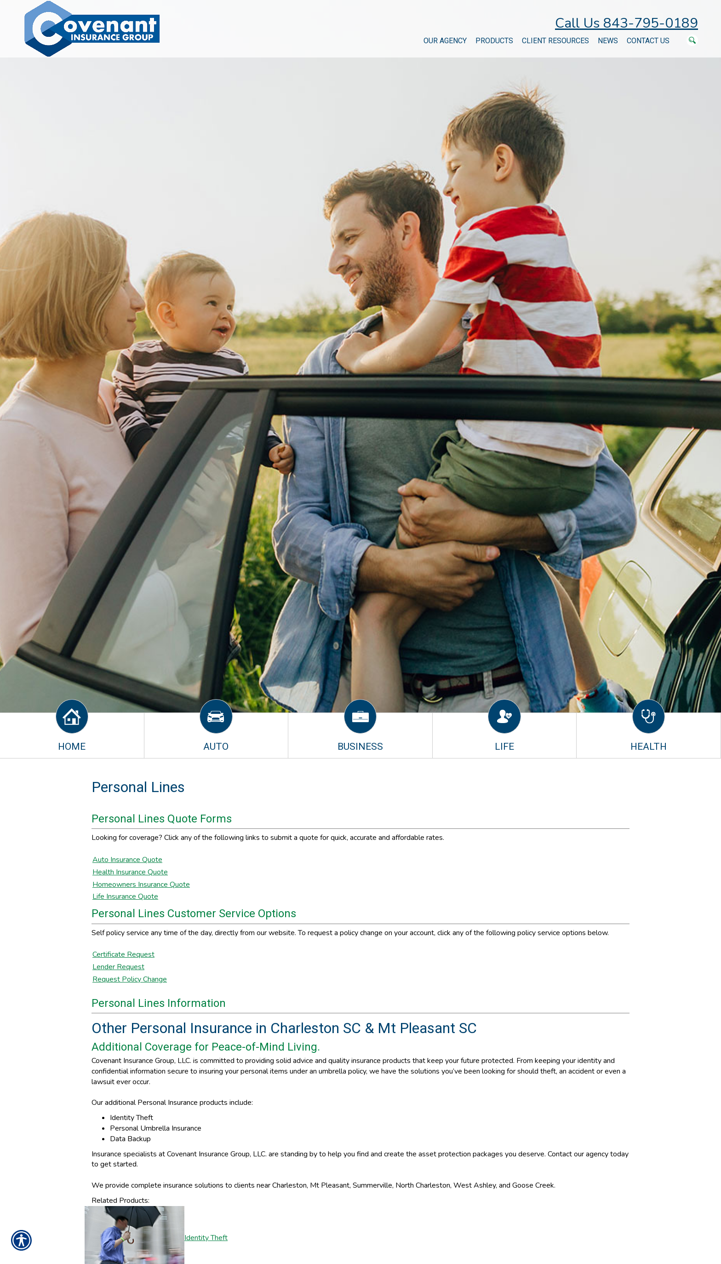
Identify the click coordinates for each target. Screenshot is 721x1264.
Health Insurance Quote (130, 872)
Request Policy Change (129, 979)
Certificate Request (123, 954)
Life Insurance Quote (125, 896)
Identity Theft (206, 1238)
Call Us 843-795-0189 (626, 23)
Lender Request (118, 967)
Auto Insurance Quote (127, 860)
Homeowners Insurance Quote (141, 884)
